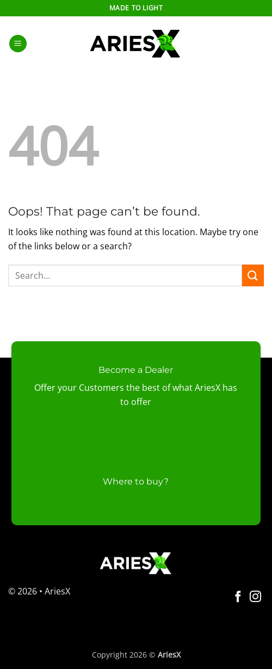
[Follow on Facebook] (238, 597)
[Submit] (253, 275)
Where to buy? (136, 481)
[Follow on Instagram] (255, 597)
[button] (18, 44)
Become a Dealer (135, 370)
